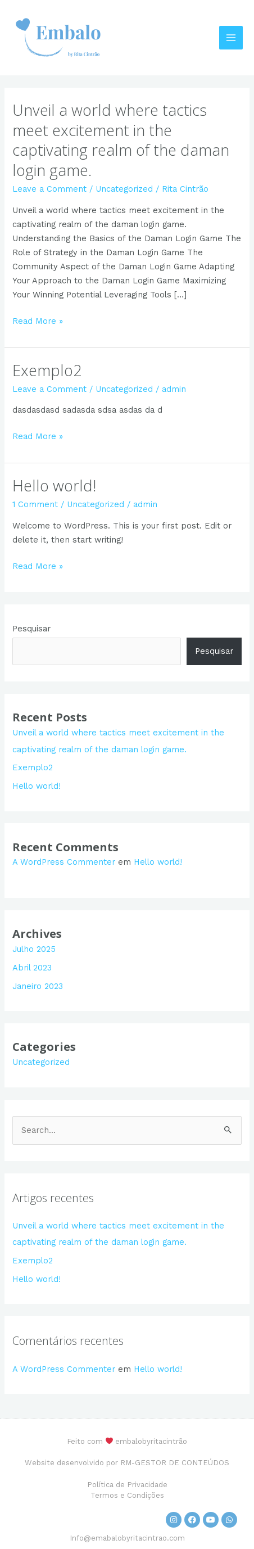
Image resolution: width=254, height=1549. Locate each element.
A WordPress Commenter (63, 862)
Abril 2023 (32, 968)
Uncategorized (124, 189)
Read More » (37, 320)
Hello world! (54, 485)
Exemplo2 (47, 370)
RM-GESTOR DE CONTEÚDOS (174, 1462)
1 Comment (35, 504)
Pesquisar (31, 629)
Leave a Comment (49, 189)
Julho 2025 (34, 949)
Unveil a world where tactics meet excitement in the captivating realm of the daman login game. (120, 140)
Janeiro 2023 (37, 986)
